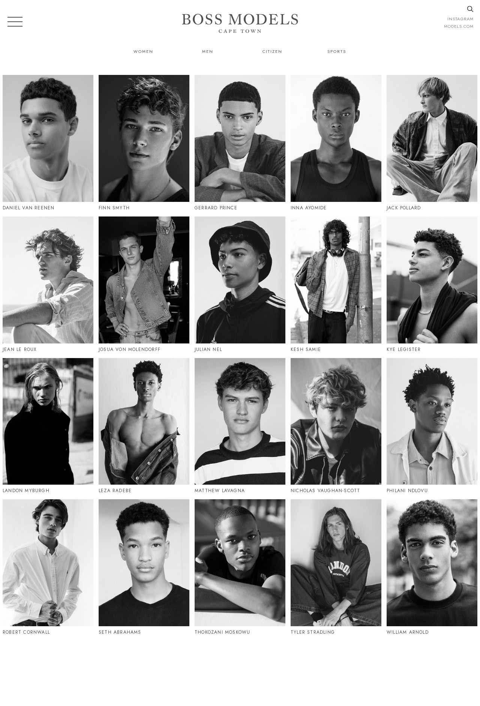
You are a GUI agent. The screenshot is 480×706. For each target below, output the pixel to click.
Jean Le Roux (20, 349)
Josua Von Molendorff (129, 349)
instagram (460, 19)
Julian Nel (208, 349)
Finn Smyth (114, 207)
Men (207, 51)
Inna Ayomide (309, 207)
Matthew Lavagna (220, 490)
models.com (459, 26)
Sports (336, 51)
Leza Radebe (115, 490)
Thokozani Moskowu (222, 632)
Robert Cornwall (26, 632)
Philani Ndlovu (407, 490)
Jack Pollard (404, 207)
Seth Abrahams (120, 632)
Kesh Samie (306, 349)
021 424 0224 (316, 667)
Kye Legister (404, 349)
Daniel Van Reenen (28, 207)
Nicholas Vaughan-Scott (325, 490)
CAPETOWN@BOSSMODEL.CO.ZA (395, 667)
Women (143, 51)
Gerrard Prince (216, 207)
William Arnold (408, 632)
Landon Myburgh (26, 490)
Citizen (272, 51)
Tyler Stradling (313, 632)
